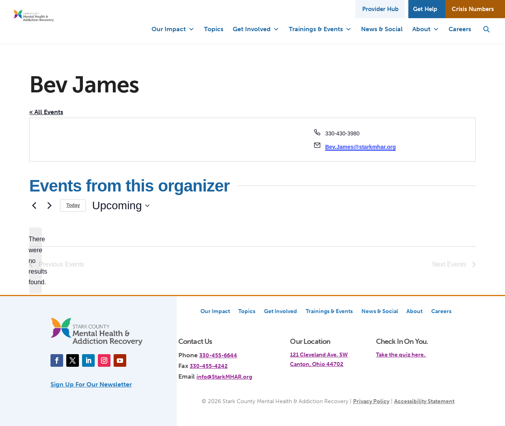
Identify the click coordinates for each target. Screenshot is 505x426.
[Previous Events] (34, 205)
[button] (486, 29)
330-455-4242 (209, 366)
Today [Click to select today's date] (73, 205)
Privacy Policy (371, 401)
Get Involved (256, 29)
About (425, 29)
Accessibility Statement (424, 401)
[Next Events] (49, 205)
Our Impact (173, 29)
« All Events (46, 112)
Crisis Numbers (473, 8)
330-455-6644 (218, 355)
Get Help (424, 8)
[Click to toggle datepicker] (120, 206)
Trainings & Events (320, 29)
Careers (460, 29)
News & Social (382, 29)
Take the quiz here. (401, 354)
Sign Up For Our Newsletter (91, 384)
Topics (213, 29)
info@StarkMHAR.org (224, 376)
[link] (415, 350)
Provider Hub (378, 8)
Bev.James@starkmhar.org (360, 147)
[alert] (35, 260)
